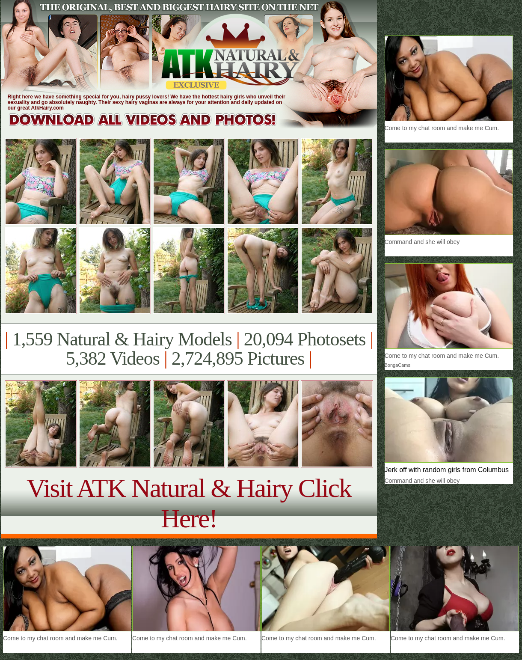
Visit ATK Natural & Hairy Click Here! (189, 503)
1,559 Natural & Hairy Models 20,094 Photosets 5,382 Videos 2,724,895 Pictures (189, 349)
